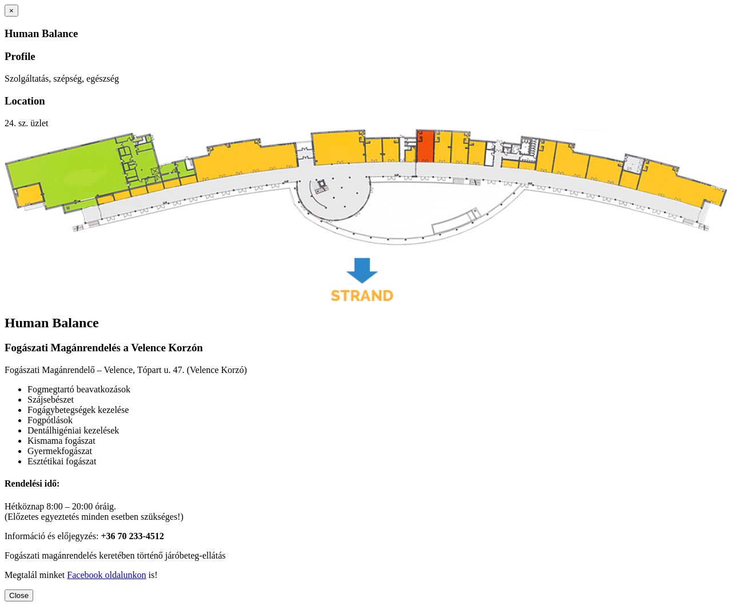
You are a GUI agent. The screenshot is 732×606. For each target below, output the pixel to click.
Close (19, 595)
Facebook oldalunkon (106, 575)
